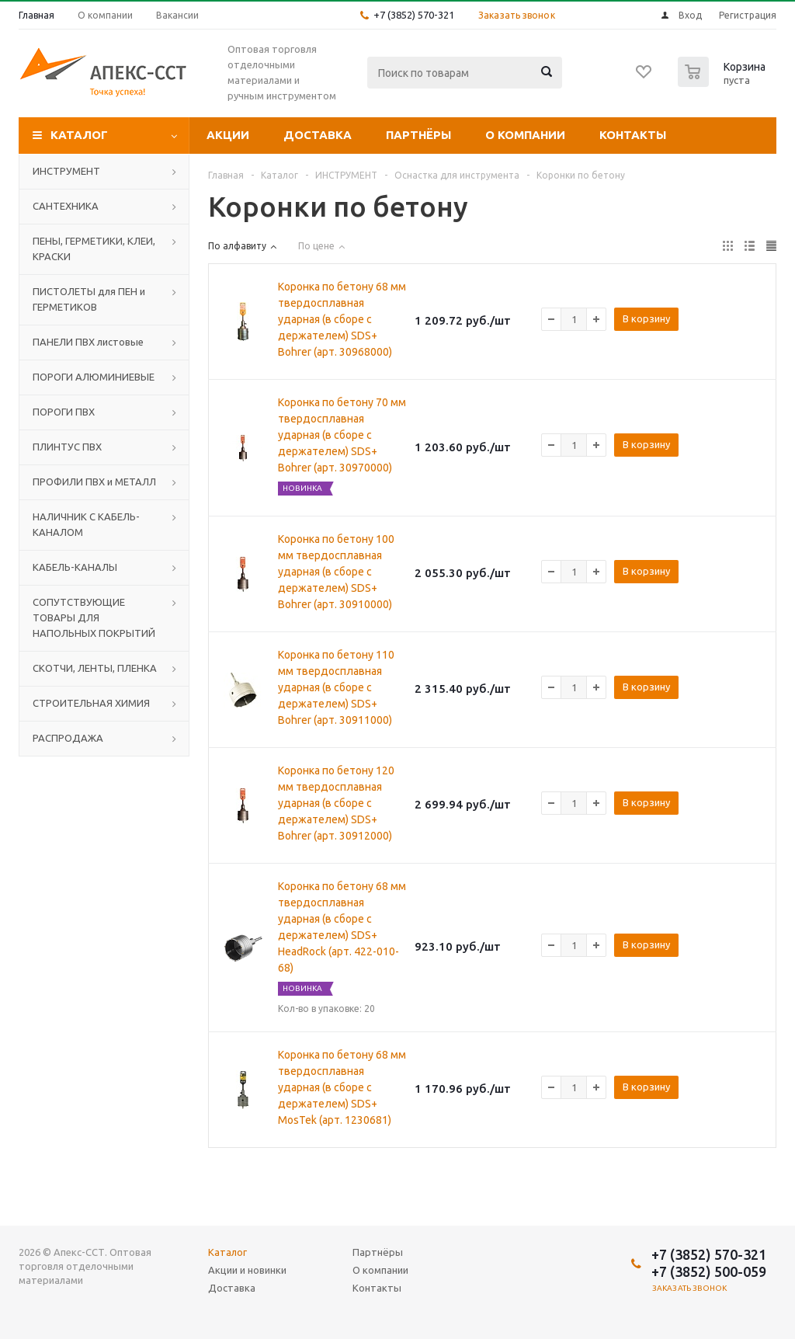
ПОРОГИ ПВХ (64, 411)
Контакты (632, 134)
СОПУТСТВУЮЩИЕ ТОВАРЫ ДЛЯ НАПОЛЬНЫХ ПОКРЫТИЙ (94, 617)
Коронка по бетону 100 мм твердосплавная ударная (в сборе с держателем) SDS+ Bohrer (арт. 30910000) (336, 571)
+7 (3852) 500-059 (708, 1271)
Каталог (79, 134)
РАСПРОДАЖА (68, 737)
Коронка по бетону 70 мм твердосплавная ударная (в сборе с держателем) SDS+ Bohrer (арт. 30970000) (342, 435)
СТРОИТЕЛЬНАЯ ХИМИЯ (91, 702)
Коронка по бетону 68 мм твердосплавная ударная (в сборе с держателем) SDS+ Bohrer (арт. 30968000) (342, 319)
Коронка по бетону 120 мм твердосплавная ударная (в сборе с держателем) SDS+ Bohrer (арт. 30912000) (336, 803)
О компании (525, 134)
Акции (228, 134)
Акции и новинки (247, 1269)
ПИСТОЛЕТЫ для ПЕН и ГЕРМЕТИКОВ (89, 299)
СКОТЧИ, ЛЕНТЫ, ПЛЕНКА (95, 668)
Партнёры (418, 134)
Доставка (317, 134)
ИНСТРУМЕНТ (66, 170)
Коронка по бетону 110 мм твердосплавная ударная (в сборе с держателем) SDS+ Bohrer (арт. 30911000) (336, 687)
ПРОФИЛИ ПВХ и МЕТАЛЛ (94, 481)
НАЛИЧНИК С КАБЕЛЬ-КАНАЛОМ (86, 524)
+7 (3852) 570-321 (413, 14)
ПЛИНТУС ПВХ (67, 446)
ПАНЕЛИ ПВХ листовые (88, 341)
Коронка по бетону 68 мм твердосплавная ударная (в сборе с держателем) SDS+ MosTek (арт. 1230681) (342, 1087)
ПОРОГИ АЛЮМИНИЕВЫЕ (93, 376)
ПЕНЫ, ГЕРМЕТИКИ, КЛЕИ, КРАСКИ (94, 248)
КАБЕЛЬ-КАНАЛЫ (75, 567)
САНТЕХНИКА (66, 205)
